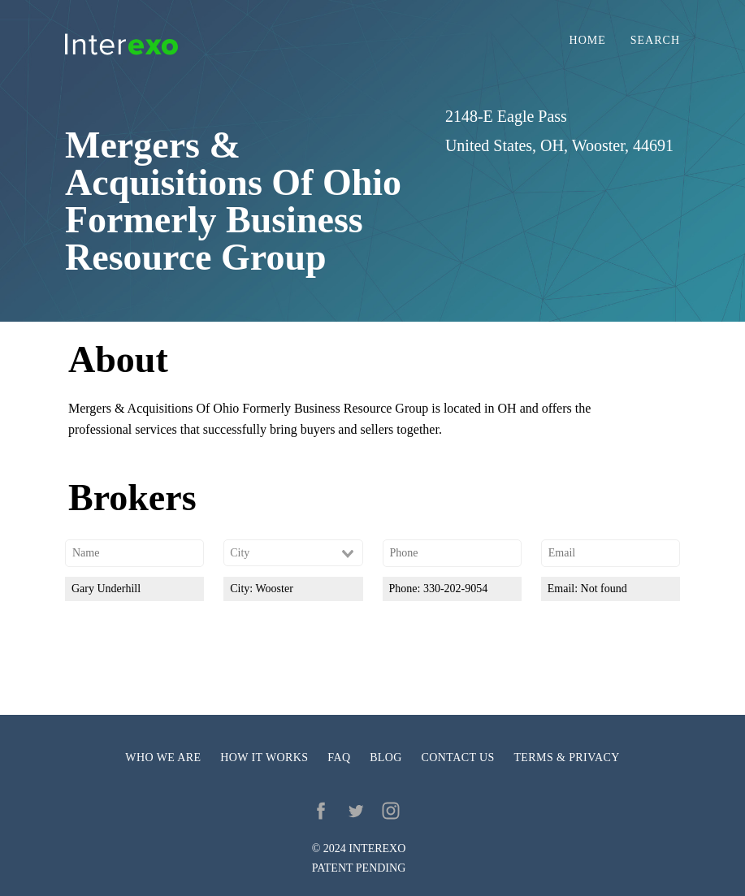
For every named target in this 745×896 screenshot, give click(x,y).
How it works (264, 757)
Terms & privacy (566, 757)
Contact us (458, 757)
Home (588, 40)
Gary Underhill (106, 588)
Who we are (163, 757)
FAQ (338, 757)
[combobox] (292, 553)
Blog (386, 757)
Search (655, 40)
